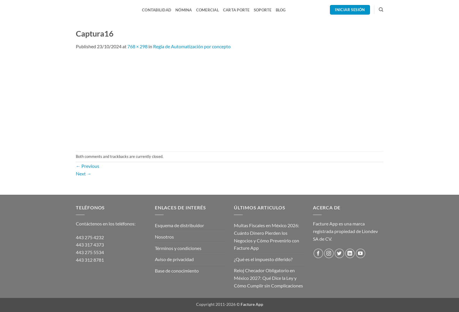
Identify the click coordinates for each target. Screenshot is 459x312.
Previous (87, 166)
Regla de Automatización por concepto (192, 46)
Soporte (263, 10)
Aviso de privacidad (174, 259)
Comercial (207, 10)
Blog (281, 10)
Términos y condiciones (178, 248)
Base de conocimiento (177, 270)
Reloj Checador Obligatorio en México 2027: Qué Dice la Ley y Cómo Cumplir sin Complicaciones (268, 278)
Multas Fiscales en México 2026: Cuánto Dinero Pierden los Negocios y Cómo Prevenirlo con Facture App (266, 237)
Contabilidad (156, 10)
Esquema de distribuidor (179, 225)
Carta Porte (236, 10)
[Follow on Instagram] (329, 253)
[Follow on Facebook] (318, 253)
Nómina (183, 10)
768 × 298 (137, 46)
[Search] (381, 9)
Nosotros (164, 236)
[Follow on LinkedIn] (350, 253)
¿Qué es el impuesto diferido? (263, 259)
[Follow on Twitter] (339, 253)
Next (83, 173)
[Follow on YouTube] (360, 253)
